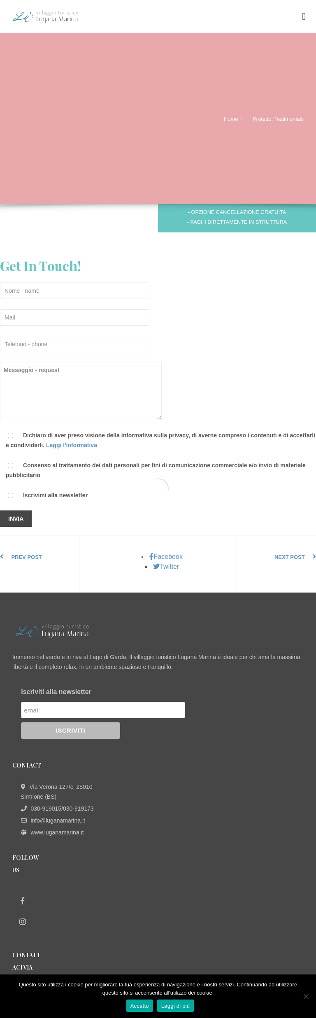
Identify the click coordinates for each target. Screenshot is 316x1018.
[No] (306, 996)
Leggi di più (175, 1006)
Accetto (139, 1006)
